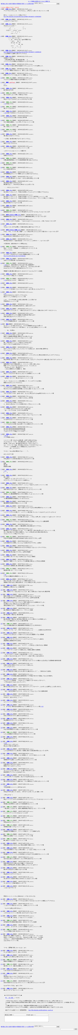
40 (1, 230)
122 (1, 700)
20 (1, 125)
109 (1, 632)
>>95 (5, 574)
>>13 (5, 103)
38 (1, 219)
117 (1, 674)
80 (1, 487)
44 (1, 252)
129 (1, 732)
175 (1, 981)
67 (1, 396)
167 (1, 929)
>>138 (5, 785)
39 (1, 224)
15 (1, 102)
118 (1, 678)
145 (1, 816)
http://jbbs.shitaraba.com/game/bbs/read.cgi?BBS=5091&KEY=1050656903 (22, 16)
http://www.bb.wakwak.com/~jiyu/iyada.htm (15, 256)
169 (1, 950)
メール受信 (28, 3)
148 (1, 829)
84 (1, 506)
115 (1, 663)
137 (1, 775)
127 (1, 723)
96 (1, 564)
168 (1, 934)
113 (1, 652)
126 (1, 718)
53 (1, 308)
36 (1, 210)
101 (1, 590)
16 (1, 106)
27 (1, 163)
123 (1, 704)
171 (1, 959)
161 (1, 899)
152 (1, 848)
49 (1, 283)
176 (1, 988)
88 (1, 524)
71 (1, 417)
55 (1, 319)
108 (1, 628)
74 (1, 434)
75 (1, 457)
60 (1, 353)
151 (1, 843)
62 (1, 362)
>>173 (5, 975)
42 (1, 239)
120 (1, 689)
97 (1, 568)
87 (1, 519)
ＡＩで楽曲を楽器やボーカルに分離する (39, 1)
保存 (32, 3)
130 (1, 736)
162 (1, 903)
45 (1, 258)
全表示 (10, 3)
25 (1, 153)
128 (1, 727)
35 (1, 205)
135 (1, 762)
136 (1, 768)
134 (1, 758)
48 (1, 278)
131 (1, 741)
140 (1, 790)
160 (1, 886)
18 (1, 115)
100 (1, 585)
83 (1, 501)
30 (1, 176)
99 (1, 579)
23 (1, 141)
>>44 (5, 265)
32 (1, 190)
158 (1, 877)
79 (1, 483)
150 (1, 838)
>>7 (5, 84)
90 (1, 536)
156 (1, 867)
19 (1, 120)
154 (1, 857)
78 (1, 475)
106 (1, 617)
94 (1, 555)
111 (1, 643)
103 (1, 600)
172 (1, 964)
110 (1, 637)
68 (1, 401)
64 (1, 376)
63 (1, 371)
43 (1, 246)
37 (1, 214)
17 (1, 111)
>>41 (5, 293)
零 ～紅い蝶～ (9, 997)
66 (1, 391)
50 (1, 287)
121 (1, 694)
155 (1, 861)
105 (1, 613)
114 (1, 659)
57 (1, 333)
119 (1, 685)
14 (1, 97)
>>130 (5, 743)
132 (1, 749)
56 (1, 324)
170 (1, 955)
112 (1, 648)
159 (1, 881)
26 (1, 158)
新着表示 (19, 3)
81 (1, 492)
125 (1, 714)
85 (1, 510)
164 (1, 915)
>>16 (5, 113)
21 (1, 129)
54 (1, 313)
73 (1, 427)
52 (1, 304)
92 (1, 545)
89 (1, 528)
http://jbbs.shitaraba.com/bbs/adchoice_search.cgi (41, 1010)
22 (1, 134)
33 (1, 195)
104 (1, 608)
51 (1, 292)
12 (1, 88)
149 (1, 834)
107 (1, 623)
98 (1, 573)
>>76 (5, 471)
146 (1, 820)
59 (1, 347)
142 (1, 802)
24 (1, 146)
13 (1, 93)
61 (1, 358)
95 (1, 559)
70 (1, 413)
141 (1, 797)
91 (1, 541)
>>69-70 (6, 435)
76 (1, 461)
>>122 (41, 706)
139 (1, 784)
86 (1, 515)
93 (1, 550)
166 (1, 925)
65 (1, 385)
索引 (23, 3)
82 (1, 497)
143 (1, 806)
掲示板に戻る (4, 3)
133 (1, 753)
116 (1, 669)
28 (1, 167)
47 (1, 274)
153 (1, 852)
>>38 (5, 225)
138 (1, 779)
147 (1, 825)
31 (1, 181)
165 (1, 920)
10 (1, 78)
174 (1, 973)
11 (1, 82)
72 (1, 422)
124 (1, 709)
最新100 (14, 3)
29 (1, 172)
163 (1, 911)
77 (1, 469)
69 (1, 407)
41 (1, 234)
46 (1, 263)
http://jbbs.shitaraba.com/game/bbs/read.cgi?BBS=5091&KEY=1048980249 (22, 52)
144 (1, 811)
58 (1, 341)
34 (1, 201)
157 (1, 872)
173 (1, 968)
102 (1, 594)
